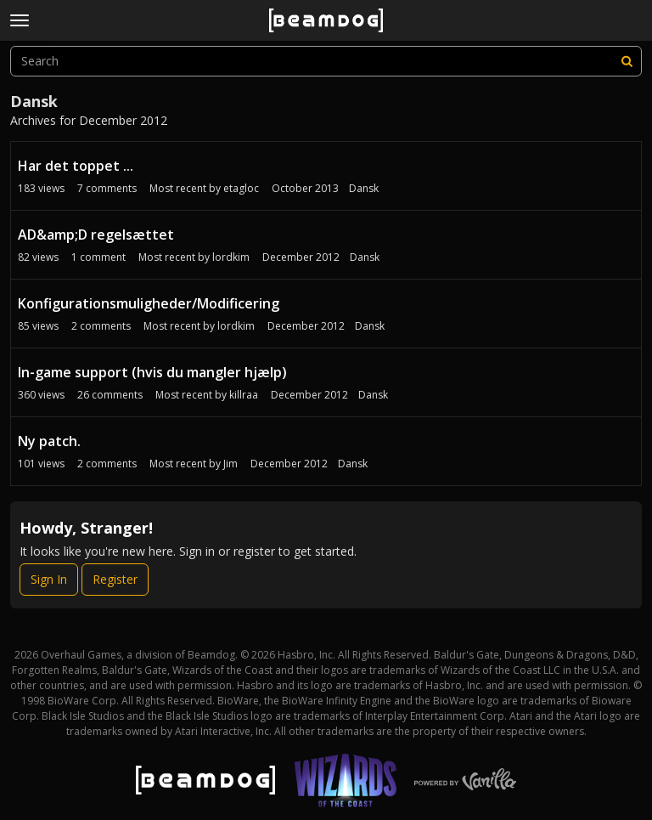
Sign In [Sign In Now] (49, 579)
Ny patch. (49, 441)
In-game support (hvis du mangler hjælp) (152, 372)
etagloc (241, 188)
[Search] (626, 61)
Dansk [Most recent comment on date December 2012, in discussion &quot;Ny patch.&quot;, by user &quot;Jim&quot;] (353, 463)
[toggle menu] (19, 20)
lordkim (231, 257)
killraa (243, 394)
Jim (230, 463)
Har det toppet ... (75, 165)
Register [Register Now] (115, 579)
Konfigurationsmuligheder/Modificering (148, 303)
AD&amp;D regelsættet (96, 234)
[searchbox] (326, 61)
